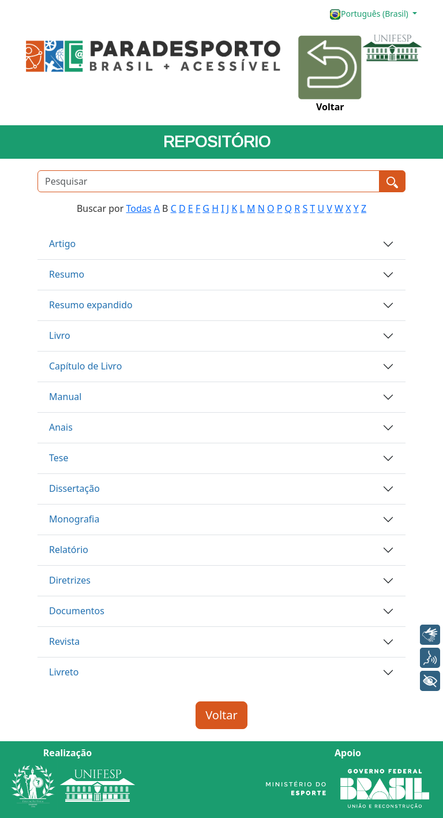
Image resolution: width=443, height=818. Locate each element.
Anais (61, 427)
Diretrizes (70, 580)
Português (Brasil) (369, 14)
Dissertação (74, 488)
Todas (139, 208)
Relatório (68, 549)
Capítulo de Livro (85, 366)
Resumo (66, 274)
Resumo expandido (91, 304)
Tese (59, 457)
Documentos (76, 610)
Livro (59, 335)
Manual (65, 396)
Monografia (74, 519)
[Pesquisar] (208, 181)
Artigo (62, 243)
